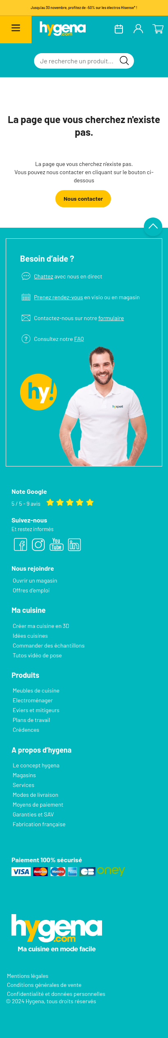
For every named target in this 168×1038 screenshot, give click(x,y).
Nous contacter (83, 198)
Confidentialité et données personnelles (56, 993)
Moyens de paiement (38, 804)
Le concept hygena (36, 765)
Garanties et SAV (33, 814)
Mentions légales (27, 975)
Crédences (26, 729)
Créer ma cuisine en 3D (41, 625)
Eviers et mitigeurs (36, 709)
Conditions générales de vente (44, 984)
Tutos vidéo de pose (37, 655)
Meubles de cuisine (36, 690)
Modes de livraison (35, 794)
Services (23, 784)
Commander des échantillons (48, 645)
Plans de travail (31, 719)
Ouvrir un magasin (35, 580)
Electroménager (33, 700)
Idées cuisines (30, 635)
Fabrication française (39, 824)
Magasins (24, 774)
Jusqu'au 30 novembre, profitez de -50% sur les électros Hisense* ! (84, 7)
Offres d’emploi (31, 590)
